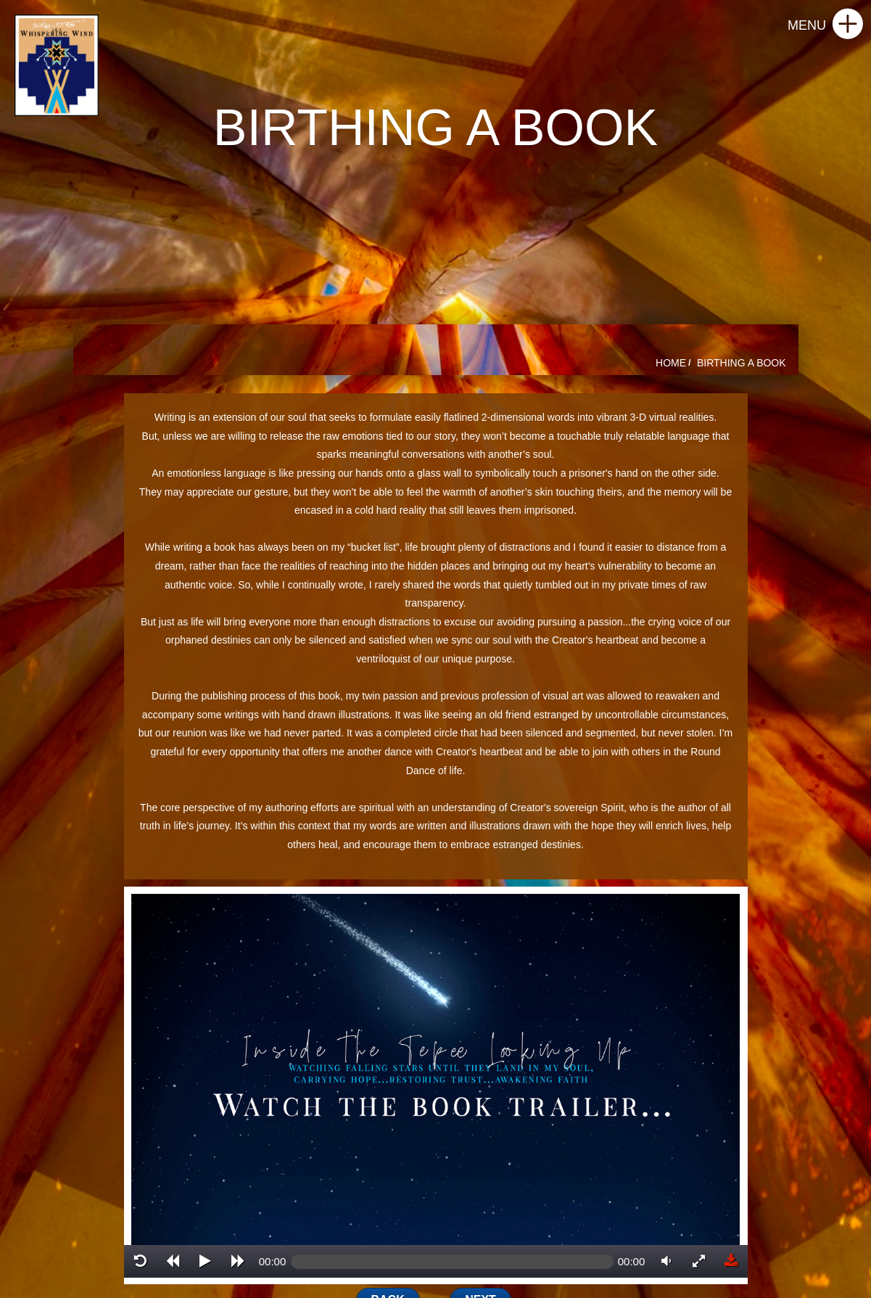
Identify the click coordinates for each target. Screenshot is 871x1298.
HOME (671, 363)
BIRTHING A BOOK (741, 363)
